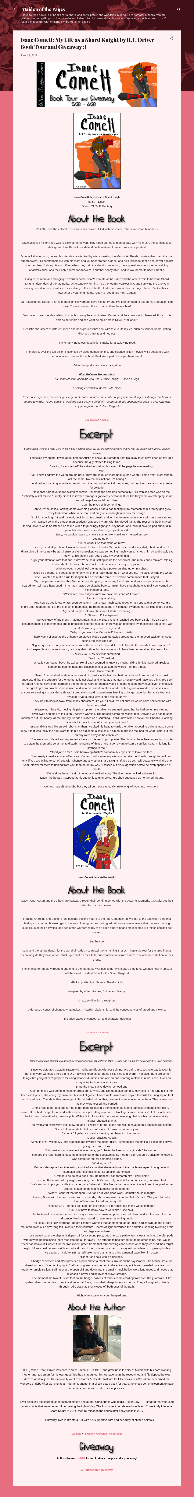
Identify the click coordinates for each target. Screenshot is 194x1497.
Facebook (89, 1433)
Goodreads (91, 420)
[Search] (179, 10)
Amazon (105, 420)
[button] (171, 39)
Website (76, 1433)
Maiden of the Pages (43, 9)
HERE (81, 1458)
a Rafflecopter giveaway (97, 1469)
